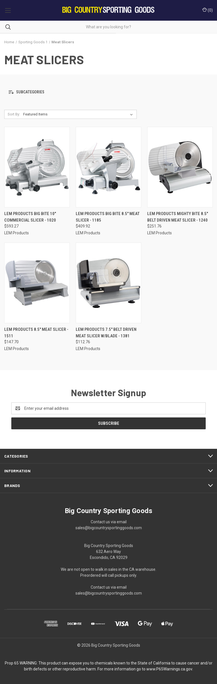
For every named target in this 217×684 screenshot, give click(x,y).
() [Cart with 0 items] (207, 9)
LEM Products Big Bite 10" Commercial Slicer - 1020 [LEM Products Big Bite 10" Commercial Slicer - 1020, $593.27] (30, 217)
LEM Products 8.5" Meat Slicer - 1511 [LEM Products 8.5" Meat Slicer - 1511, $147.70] (36, 332)
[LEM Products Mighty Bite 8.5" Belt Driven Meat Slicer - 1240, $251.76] (180, 167)
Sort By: (14, 114)
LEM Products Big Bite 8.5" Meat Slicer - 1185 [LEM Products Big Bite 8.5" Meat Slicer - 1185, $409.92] (108, 217)
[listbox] (79, 114)
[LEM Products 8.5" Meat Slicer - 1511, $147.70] (37, 283)
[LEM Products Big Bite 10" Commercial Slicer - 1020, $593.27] (37, 167)
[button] (108, 92)
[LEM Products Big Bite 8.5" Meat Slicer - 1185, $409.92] (108, 167)
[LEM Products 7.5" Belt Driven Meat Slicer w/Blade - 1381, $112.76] (108, 283)
